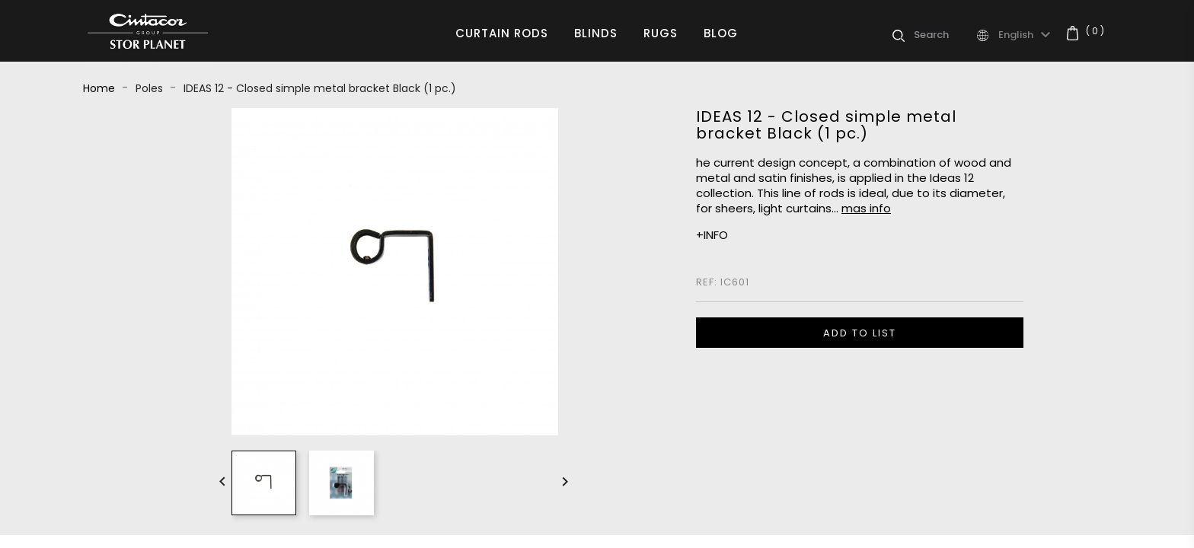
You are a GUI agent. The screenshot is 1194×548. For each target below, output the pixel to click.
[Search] (944, 35)
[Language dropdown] (1026, 35)
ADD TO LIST (859, 333)
